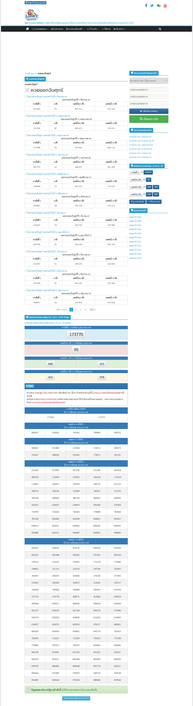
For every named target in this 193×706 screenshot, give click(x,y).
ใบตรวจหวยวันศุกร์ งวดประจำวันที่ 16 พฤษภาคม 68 (48, 116)
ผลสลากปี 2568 (135, 221)
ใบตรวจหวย (57, 29)
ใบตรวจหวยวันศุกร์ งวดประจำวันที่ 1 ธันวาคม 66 (47, 251)
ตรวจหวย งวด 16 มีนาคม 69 (140, 157)
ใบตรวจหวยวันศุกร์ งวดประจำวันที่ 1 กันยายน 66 (47, 271)
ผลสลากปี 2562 (135, 245)
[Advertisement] (96, 50)
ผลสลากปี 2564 (135, 237)
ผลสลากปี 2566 (135, 229)
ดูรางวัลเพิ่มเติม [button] (137, 201)
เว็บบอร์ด (92, 29)
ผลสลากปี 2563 (135, 241)
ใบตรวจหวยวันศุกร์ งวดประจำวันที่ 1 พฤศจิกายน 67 (48, 174)
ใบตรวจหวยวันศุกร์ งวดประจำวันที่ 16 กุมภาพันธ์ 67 (48, 232)
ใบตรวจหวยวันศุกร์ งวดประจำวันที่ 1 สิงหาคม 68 (47, 96)
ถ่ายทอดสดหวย (39, 29)
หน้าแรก (30, 73)
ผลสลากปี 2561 (135, 250)
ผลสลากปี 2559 (135, 258)
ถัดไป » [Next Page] (93, 309)
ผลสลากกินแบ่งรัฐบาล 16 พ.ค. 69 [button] (76, 698)
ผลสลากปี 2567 (135, 225)
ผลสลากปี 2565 (135, 233)
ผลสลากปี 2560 (135, 254)
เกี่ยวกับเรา (119, 29)
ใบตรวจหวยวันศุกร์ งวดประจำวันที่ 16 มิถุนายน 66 (47, 290)
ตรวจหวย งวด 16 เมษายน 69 (140, 149)
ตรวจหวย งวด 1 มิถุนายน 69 (140, 136)
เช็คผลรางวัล (149, 119)
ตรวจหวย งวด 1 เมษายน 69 (140, 153)
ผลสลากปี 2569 (135, 217)
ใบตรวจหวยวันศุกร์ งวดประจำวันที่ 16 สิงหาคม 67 (47, 193)
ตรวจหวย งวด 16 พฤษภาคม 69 (141, 140)
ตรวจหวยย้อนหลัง (74, 29)
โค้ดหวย (106, 29)
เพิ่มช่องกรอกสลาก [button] (149, 111)
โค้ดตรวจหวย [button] (154, 201)
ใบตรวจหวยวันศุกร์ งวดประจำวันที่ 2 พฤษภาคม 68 (48, 135)
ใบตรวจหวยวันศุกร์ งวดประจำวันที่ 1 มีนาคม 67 (46, 212)
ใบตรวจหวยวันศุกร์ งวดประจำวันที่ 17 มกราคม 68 (47, 154)
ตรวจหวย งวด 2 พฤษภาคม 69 (141, 145)
